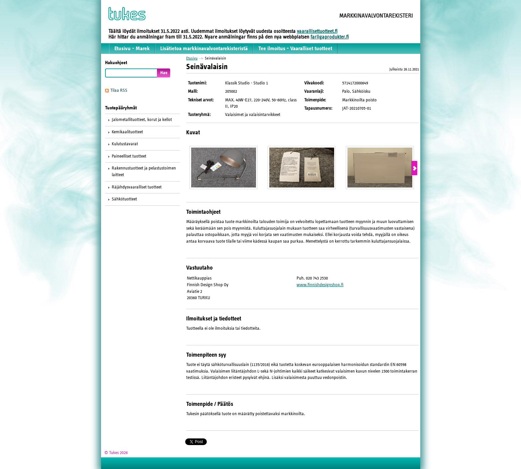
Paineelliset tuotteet (129, 156)
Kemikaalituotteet (127, 132)
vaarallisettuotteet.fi (317, 31)
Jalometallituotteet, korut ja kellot (142, 119)
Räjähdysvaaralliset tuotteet (137, 187)
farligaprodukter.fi (330, 37)
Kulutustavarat (125, 144)
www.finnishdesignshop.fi (320, 285)
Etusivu (191, 58)
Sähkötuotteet (124, 199)
